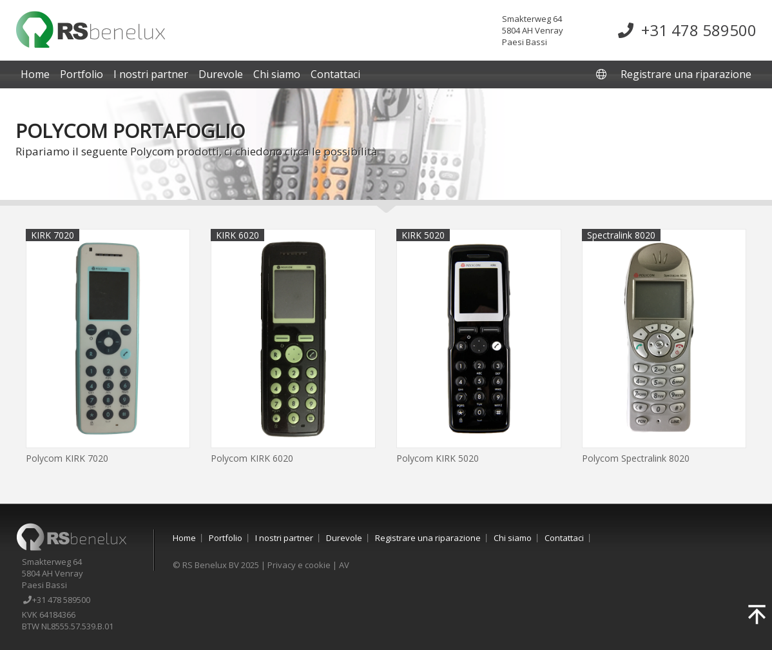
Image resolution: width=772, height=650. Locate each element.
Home (35, 74)
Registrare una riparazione (686, 74)
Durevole (220, 74)
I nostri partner (150, 74)
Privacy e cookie (299, 565)
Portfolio (81, 74)
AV (344, 565)
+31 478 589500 (687, 30)
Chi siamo (276, 74)
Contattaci (335, 74)
